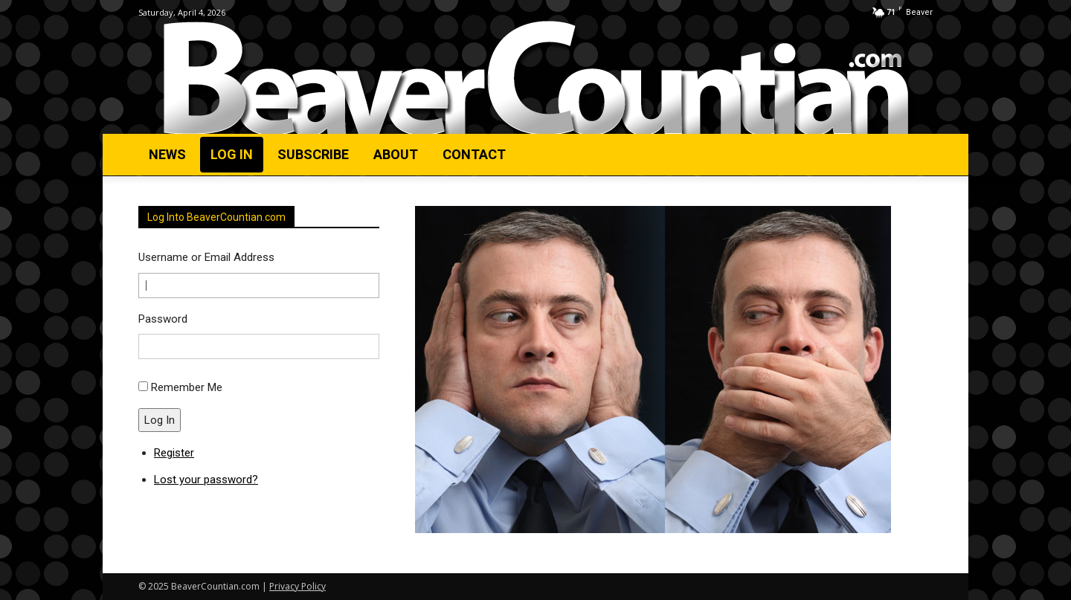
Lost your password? (206, 479)
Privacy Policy (297, 586)
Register (174, 452)
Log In (159, 420)
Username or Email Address (206, 257)
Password (162, 319)
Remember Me (186, 387)
